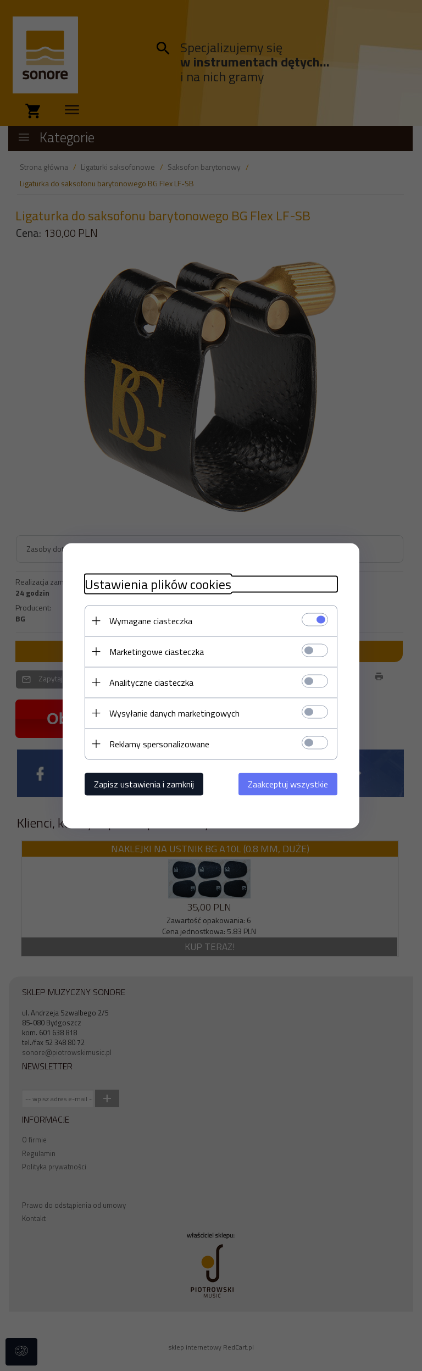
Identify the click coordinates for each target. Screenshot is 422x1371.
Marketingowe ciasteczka (156, 651)
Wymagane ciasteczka (150, 620)
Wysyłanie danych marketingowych (174, 712)
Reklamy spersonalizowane (159, 743)
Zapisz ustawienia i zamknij (144, 783)
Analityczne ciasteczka (151, 682)
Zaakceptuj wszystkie (288, 783)
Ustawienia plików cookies (158, 584)
